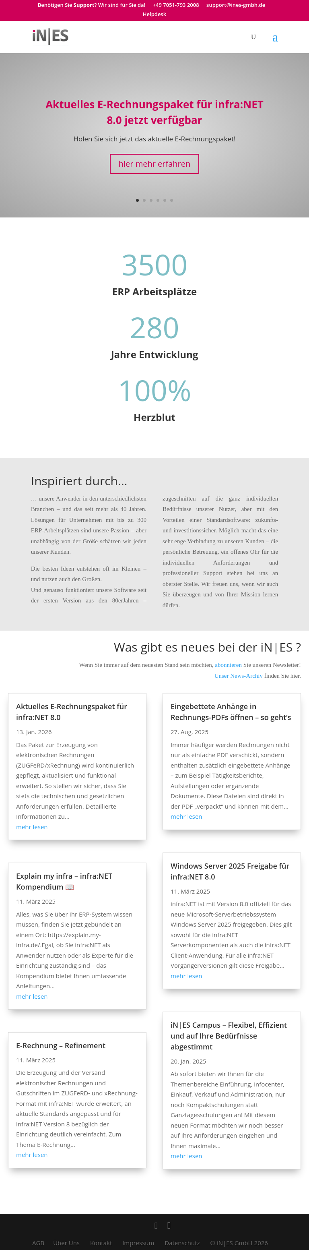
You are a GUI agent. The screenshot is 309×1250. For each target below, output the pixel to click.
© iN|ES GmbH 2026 (239, 1243)
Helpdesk (154, 15)
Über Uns (66, 1243)
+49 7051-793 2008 (176, 5)
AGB (38, 1243)
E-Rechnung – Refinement (60, 1045)
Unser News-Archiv (238, 676)
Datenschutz (182, 1243)
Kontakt (101, 1243)
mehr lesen (32, 827)
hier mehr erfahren (154, 163)
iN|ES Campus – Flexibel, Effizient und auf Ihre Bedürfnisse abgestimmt (229, 1035)
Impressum (138, 1243)
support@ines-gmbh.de (235, 5)
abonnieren (228, 665)
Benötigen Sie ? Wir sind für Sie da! (91, 5)
